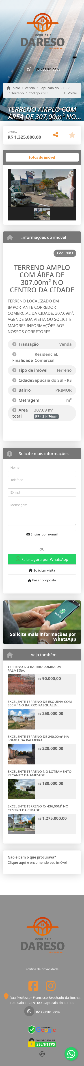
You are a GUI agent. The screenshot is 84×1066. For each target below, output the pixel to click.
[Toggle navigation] (75, 58)
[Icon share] (33, 985)
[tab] (22, 157)
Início (13, 88)
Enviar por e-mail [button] (42, 534)
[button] (13, 189)
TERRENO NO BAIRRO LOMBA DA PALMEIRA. (34, 668)
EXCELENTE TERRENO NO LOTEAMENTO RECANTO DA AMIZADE (39, 773)
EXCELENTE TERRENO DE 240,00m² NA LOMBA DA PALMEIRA (38, 738)
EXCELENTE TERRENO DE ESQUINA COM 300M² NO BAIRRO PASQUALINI (40, 703)
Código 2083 (38, 93)
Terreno (17, 93)
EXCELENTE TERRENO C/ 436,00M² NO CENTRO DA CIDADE (38, 808)
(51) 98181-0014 (48, 69)
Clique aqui (17, 862)
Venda (30, 88)
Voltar (70, 93)
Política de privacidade (42, 969)
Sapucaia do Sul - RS (55, 88)
